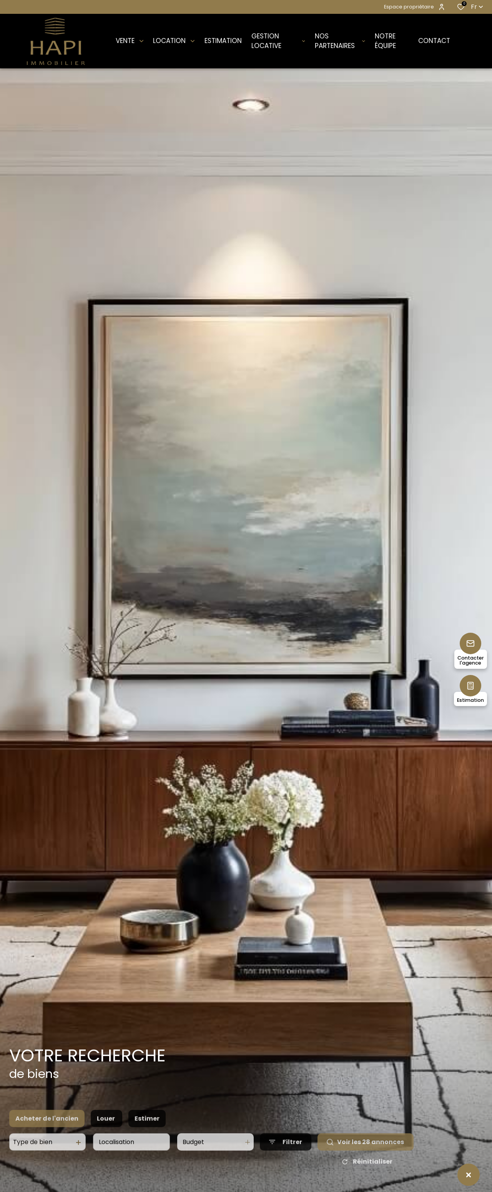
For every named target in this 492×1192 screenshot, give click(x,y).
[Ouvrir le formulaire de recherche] (285, 1158)
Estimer (147, 1134)
